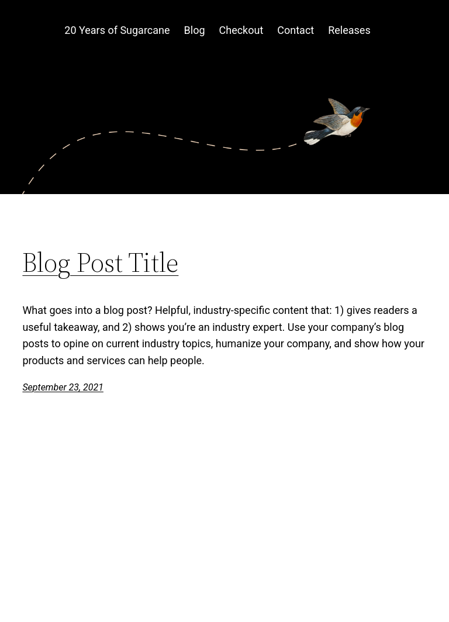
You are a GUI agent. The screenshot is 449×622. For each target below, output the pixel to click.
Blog (194, 30)
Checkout (241, 30)
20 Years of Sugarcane (117, 30)
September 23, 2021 (62, 387)
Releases (349, 30)
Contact (295, 30)
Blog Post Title (100, 262)
